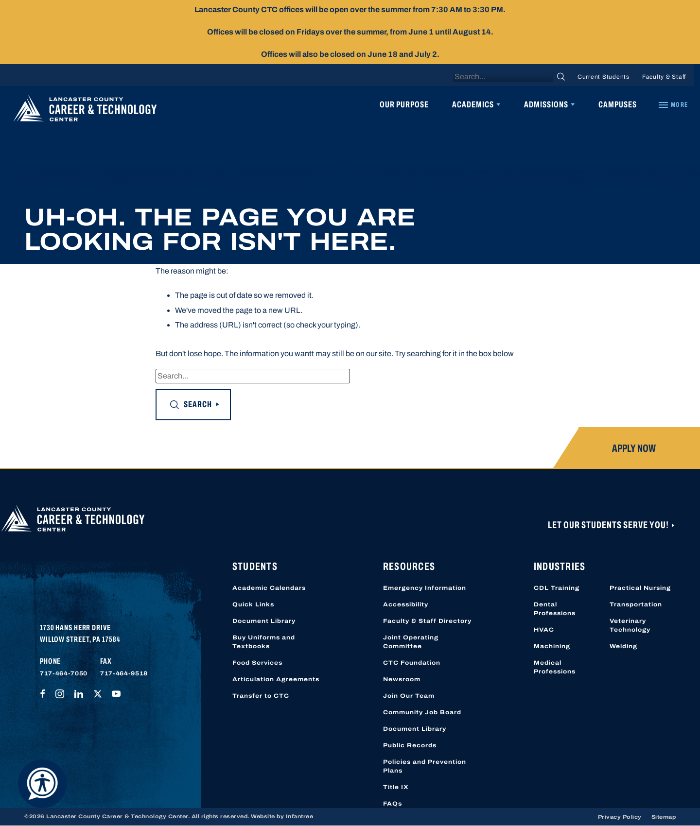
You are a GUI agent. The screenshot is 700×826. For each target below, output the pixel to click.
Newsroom (401, 679)
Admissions (546, 104)
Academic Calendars (269, 588)
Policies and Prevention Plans (424, 766)
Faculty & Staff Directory (427, 621)
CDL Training (556, 588)
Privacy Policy (620, 817)
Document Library (264, 621)
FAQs (392, 803)
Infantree (300, 816)
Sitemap (663, 817)
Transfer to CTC (260, 695)
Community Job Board (422, 712)
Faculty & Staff (664, 76)
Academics (473, 104)
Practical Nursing (640, 588)
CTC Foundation (411, 662)
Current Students (604, 76)
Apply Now (634, 448)
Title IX (396, 787)
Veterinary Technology (630, 625)
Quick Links (253, 604)
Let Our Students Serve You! (609, 524)
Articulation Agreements (275, 679)
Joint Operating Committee (410, 642)
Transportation (636, 604)
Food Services (257, 662)
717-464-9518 (124, 673)
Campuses (617, 104)
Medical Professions (555, 667)
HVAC (544, 629)
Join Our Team (409, 695)
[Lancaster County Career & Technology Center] (85, 111)
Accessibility (405, 604)
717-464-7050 (64, 673)
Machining (552, 646)
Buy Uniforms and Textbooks (263, 642)
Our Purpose (404, 104)
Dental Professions (555, 609)
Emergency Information (424, 588)
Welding (623, 646)
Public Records (410, 745)
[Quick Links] (673, 105)
